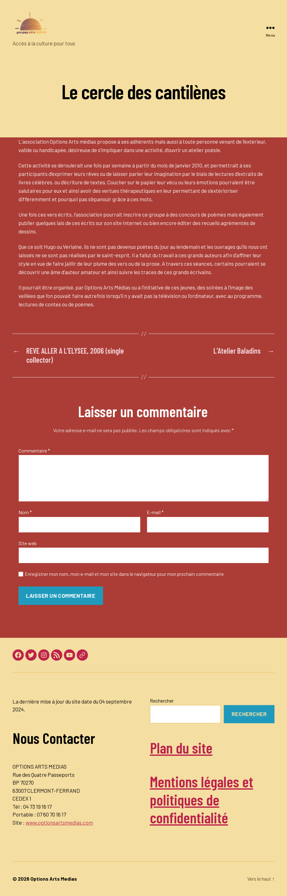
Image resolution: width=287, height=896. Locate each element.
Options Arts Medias (53, 879)
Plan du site (181, 748)
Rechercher (162, 701)
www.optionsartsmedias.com (59, 822)
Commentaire (34, 450)
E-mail (155, 512)
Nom (25, 512)
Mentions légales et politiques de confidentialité (201, 799)
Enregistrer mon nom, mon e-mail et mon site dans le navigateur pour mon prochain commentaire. (125, 574)
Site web (27, 543)
